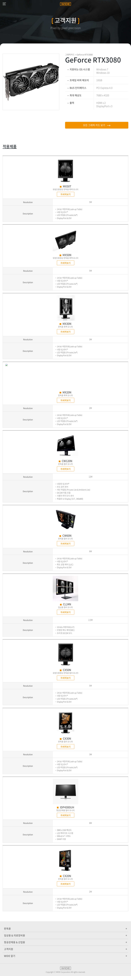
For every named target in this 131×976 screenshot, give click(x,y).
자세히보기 (66, 194)
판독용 (65, 928)
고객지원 (65, 949)
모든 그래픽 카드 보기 (97, 125)
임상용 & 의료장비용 (65, 935)
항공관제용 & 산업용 (65, 942)
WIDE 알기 (65, 956)
